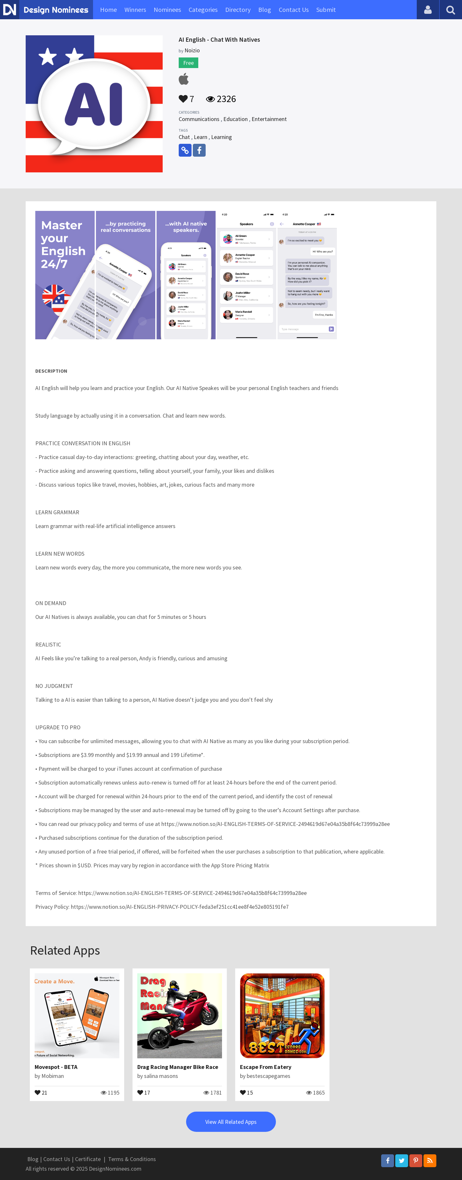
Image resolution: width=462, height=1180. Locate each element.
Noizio (192, 50)
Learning (221, 137)
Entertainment (269, 119)
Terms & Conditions (132, 1159)
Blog (264, 9)
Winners (135, 9)
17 (143, 1092)
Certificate (88, 1159)
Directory (238, 9)
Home (108, 9)
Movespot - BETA (56, 1067)
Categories (203, 9)
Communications (199, 119)
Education (235, 119)
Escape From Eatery (265, 1067)
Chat (184, 137)
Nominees (167, 9)
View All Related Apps (231, 1121)
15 (246, 1092)
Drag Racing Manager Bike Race (177, 1067)
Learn (200, 137)
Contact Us (294, 9)
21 (41, 1092)
